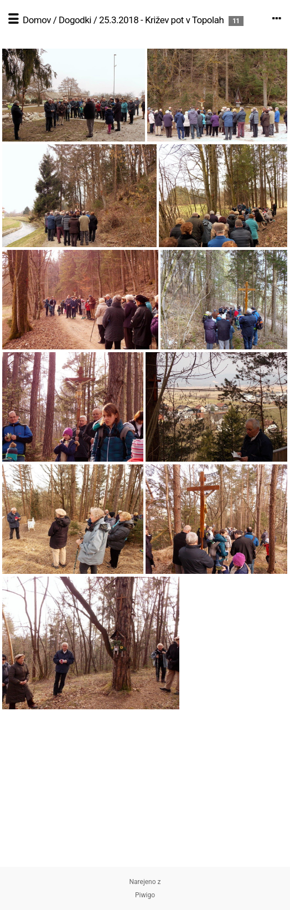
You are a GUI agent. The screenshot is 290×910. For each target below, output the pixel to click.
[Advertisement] (145, 789)
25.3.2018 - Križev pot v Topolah (161, 19)
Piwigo (145, 895)
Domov (37, 19)
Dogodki (75, 19)
